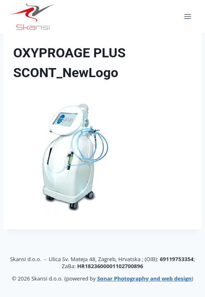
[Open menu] (187, 16)
